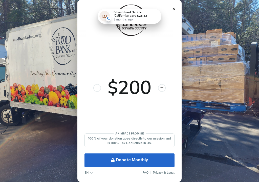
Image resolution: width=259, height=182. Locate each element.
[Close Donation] (173, 8)
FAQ (145, 173)
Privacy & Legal (164, 173)
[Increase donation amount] (161, 88)
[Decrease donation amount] (97, 88)
